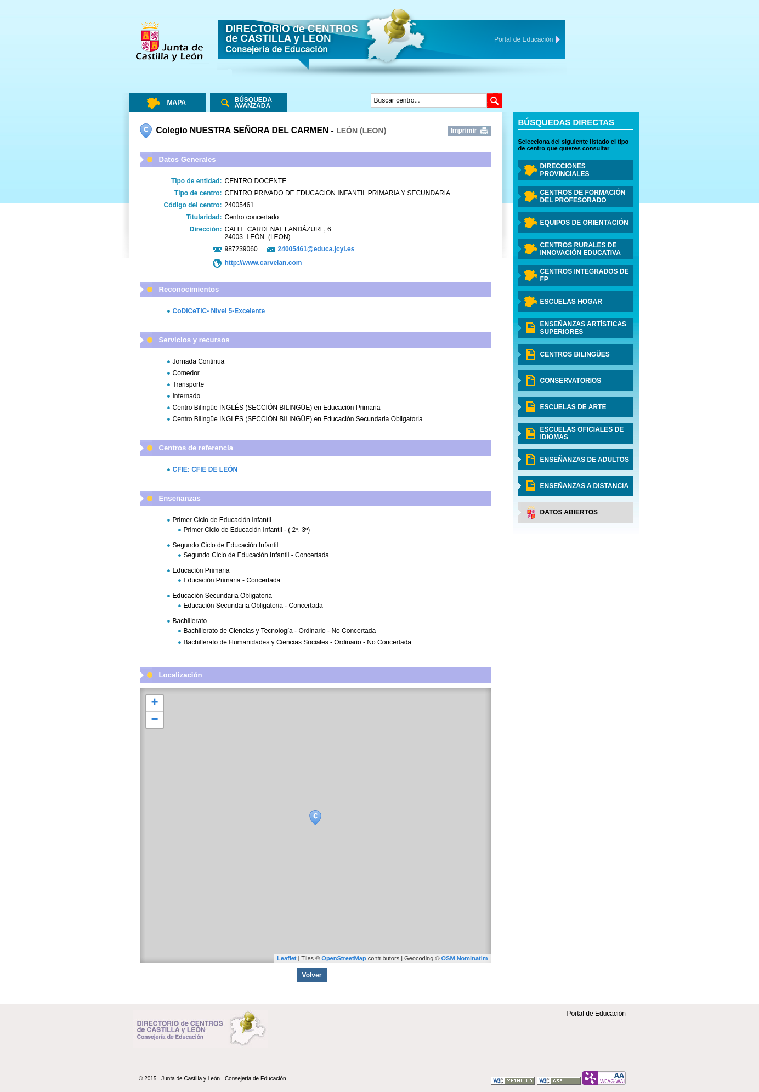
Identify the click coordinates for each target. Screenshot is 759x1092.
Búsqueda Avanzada (254, 103)
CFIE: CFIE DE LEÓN (205, 469)
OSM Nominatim (464, 958)
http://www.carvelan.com (263, 263)
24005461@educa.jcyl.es (316, 249)
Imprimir (464, 130)
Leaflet (286, 958)
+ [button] (154, 703)
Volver (312, 975)
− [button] (154, 720)
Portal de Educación (596, 1013)
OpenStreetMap (343, 958)
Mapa (176, 102)
